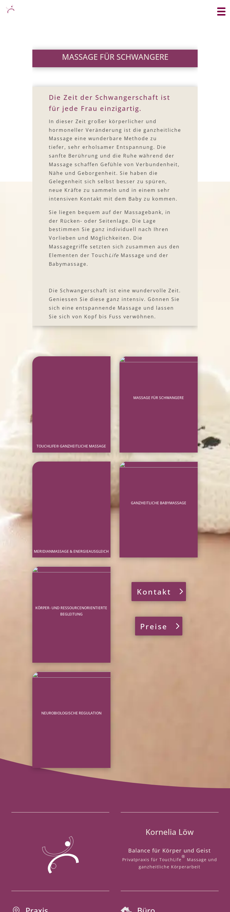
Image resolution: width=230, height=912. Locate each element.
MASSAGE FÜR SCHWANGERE (158, 397)
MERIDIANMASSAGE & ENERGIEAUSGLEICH (71, 460)
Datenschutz (118, 861)
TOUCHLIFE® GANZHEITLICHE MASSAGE (71, 397)
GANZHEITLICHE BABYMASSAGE (158, 460)
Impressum (85, 861)
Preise (153, 541)
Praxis (36, 741)
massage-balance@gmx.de (165, 793)
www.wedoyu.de (115, 884)
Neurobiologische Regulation (71, 586)
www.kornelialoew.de (167, 774)
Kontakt (154, 507)
